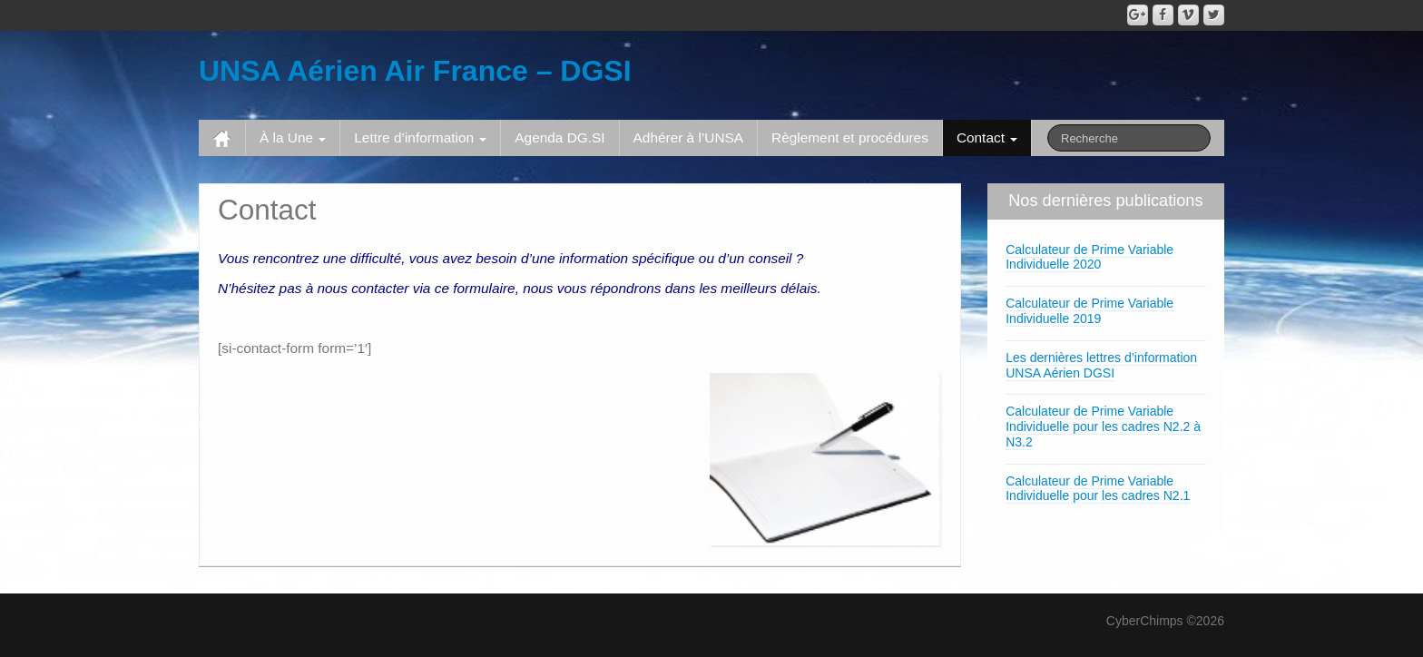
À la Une (293, 137)
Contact (987, 137)
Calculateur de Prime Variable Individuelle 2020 (1089, 257)
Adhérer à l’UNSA (688, 137)
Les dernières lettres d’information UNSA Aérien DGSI (1101, 365)
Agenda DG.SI (559, 137)
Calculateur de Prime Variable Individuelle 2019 (1089, 311)
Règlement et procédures (849, 137)
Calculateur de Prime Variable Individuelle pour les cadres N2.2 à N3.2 (1103, 426)
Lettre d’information (420, 137)
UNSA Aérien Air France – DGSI (415, 70)
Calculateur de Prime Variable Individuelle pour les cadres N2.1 (1098, 489)
